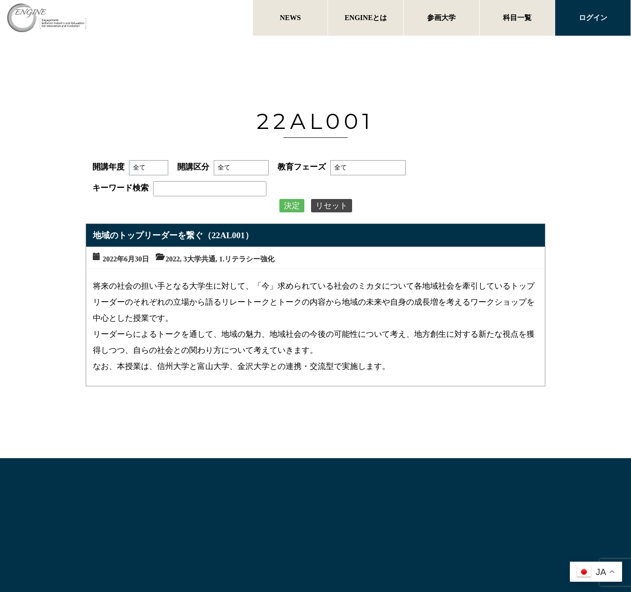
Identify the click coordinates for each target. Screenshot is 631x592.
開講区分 (193, 166)
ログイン (593, 17)
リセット (332, 205)
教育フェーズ (302, 166)
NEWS (290, 17)
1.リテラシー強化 (246, 259)
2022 (173, 259)
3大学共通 (199, 259)
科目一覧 (517, 17)
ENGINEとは (366, 17)
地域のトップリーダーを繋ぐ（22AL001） (173, 235)
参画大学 (441, 17)
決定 (292, 205)
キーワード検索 (120, 187)
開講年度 (108, 166)
